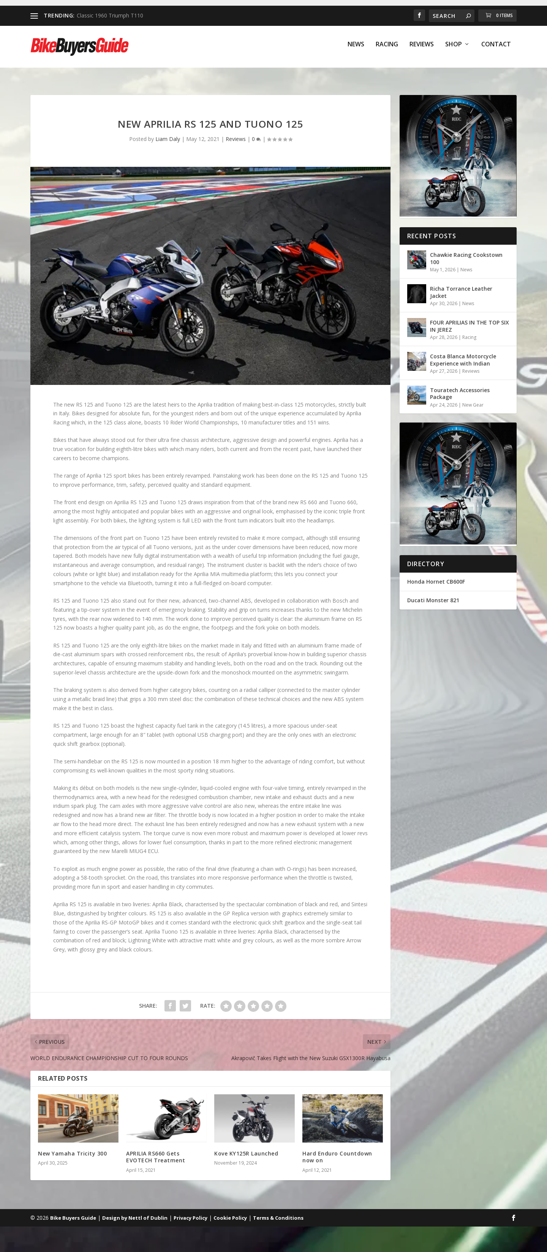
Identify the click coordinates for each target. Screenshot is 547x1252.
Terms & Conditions (278, 1211)
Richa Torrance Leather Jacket (461, 285)
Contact (496, 50)
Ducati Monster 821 (433, 593)
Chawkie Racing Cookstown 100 (466, 251)
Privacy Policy (190, 1211)
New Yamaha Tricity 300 (72, 1146)
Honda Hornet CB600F (436, 574)
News (356, 50)
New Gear (473, 398)
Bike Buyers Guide (73, 1211)
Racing (387, 50)
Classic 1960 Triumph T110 (110, 15)
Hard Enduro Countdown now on (337, 1150)
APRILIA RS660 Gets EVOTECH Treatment (155, 1150)
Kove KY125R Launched (246, 1146)
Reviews (421, 50)
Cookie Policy (230, 1211)
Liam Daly (167, 132)
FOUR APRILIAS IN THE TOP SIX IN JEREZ (469, 319)
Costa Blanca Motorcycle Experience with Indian (463, 353)
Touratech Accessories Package (460, 387)
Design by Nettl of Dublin (135, 1211)
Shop (453, 50)
